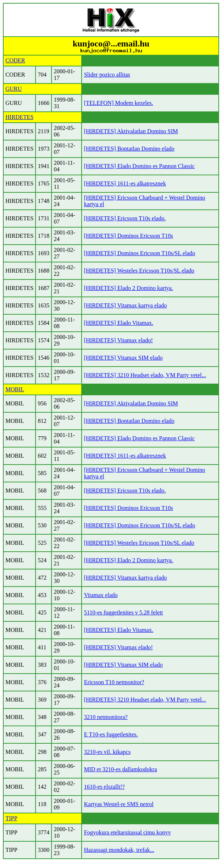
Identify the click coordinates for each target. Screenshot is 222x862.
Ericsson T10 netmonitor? (114, 682)
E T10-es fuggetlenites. (111, 734)
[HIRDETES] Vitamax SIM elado (123, 358)
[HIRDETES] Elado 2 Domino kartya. (128, 288)
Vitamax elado (101, 595)
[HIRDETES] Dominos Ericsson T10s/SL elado (139, 253)
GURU (13, 89)
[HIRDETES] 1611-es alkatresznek (125, 183)
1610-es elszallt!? (104, 787)
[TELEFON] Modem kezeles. (118, 103)
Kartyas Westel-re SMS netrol (118, 804)
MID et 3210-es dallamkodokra (120, 769)
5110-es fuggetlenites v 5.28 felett (123, 612)
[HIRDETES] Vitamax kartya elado (125, 305)
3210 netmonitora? (105, 717)
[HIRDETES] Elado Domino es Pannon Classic (139, 166)
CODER (15, 60)
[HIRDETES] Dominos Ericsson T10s (128, 236)
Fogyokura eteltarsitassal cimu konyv (127, 832)
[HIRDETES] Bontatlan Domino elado (129, 149)
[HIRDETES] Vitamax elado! (118, 340)
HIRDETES (19, 117)
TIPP (11, 818)
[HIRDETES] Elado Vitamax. (118, 323)
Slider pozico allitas (107, 75)
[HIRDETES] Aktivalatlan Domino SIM (131, 131)
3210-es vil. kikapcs (107, 752)
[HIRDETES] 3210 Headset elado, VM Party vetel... (145, 375)
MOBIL (14, 389)
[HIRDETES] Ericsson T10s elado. (124, 218)
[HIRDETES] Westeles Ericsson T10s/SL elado (139, 270)
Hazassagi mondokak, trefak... (119, 850)
